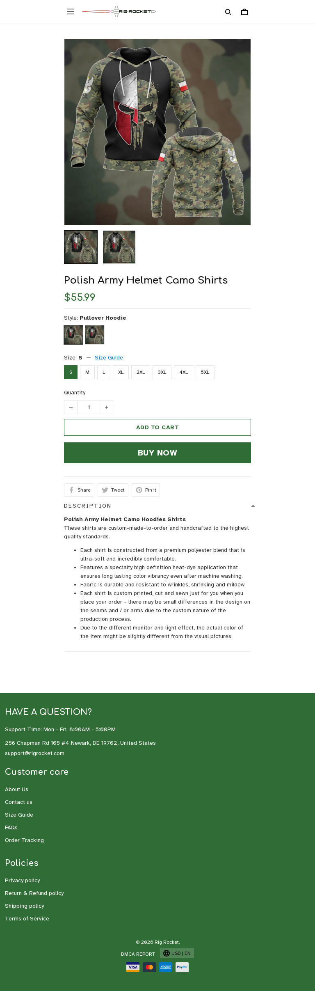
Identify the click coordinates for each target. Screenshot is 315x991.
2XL (141, 372)
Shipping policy (24, 905)
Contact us (18, 802)
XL (120, 372)
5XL (205, 372)
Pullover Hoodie (103, 317)
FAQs (11, 827)
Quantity (74, 392)
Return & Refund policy (34, 893)
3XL (162, 372)
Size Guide (109, 357)
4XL (183, 372)
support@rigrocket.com (34, 753)
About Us (16, 789)
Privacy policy (22, 880)
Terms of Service (27, 918)
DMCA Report (138, 954)
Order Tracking (24, 840)
